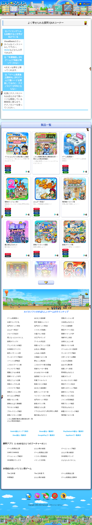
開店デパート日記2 (68, 384)
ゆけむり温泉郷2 (40, 388)
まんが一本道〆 (13, 330)
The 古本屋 (11, 473)
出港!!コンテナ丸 (13, 322)
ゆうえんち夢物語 (14, 396)
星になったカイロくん (16, 337)
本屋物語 (10, 477)
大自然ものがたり (68, 322)
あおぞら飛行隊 (67, 365)
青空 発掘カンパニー (42, 322)
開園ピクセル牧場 (14, 372)
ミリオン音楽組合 (41, 456)
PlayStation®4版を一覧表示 (73, 431)
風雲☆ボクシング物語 (70, 388)
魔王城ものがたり (41, 415)
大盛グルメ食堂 (40, 334)
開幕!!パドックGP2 (14, 376)
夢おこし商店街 (40, 361)
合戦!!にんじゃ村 (67, 341)
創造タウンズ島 (40, 404)
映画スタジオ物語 (41, 384)
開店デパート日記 (68, 330)
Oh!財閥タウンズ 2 (14, 460)
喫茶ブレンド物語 (68, 404)
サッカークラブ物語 (69, 353)
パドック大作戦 (40, 460)
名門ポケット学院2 (41, 326)
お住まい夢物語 (40, 349)
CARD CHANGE (13, 452)
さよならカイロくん (69, 460)
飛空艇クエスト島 (68, 415)
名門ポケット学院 (14, 326)
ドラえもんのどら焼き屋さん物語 (46, 411)
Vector (7, 50)
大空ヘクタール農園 (69, 357)
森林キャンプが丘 (68, 392)
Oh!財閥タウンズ (67, 456)
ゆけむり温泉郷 (40, 318)
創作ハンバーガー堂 (42, 392)
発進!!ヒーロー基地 (41, 369)
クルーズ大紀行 (13, 334)
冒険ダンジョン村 (68, 318)
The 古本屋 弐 (39, 473)
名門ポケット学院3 (41, 400)
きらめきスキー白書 (42, 372)
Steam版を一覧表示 (46, 431)
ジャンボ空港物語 (68, 400)
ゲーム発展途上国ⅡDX (70, 477)
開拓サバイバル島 (68, 345)
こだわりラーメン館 (15, 365)
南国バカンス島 (13, 400)
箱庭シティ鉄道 (67, 369)
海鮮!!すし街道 (67, 337)
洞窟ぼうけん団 (40, 407)
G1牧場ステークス (14, 349)
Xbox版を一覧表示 (19, 435)
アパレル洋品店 (40, 341)
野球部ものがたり (68, 372)
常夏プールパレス (41, 380)
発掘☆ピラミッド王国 (43, 345)
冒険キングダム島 (14, 384)
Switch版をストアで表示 (19, 431)
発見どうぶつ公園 (14, 380)
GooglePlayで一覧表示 (46, 435)
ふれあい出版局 (40, 353)
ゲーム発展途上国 (14, 448)
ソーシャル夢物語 (14, 361)
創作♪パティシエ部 (14, 353)
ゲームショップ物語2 (15, 456)
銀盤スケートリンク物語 (70, 411)
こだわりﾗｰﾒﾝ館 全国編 (43, 365)
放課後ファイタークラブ (43, 376)
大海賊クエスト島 (41, 357)
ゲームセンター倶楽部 (70, 349)
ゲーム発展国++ (13, 318)
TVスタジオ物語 (13, 407)
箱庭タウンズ (66, 376)
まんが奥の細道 (40, 448)
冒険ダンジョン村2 (14, 392)
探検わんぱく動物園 (15, 404)
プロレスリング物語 (15, 411)
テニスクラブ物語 (14, 369)
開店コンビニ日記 (68, 396)
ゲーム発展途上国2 (41, 452)
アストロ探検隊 (67, 326)
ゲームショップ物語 (69, 448)
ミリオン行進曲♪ (40, 330)
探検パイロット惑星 (15, 415)
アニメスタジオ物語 (15, 345)
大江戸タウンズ (40, 337)
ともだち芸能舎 (67, 361)
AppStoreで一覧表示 (73, 435)
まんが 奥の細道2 (68, 452)
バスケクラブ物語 (14, 388)
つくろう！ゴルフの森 (43, 396)
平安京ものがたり (68, 407)
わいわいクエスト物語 (70, 380)
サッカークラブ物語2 (15, 357)
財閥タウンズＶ (13, 341)
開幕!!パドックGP (68, 334)
